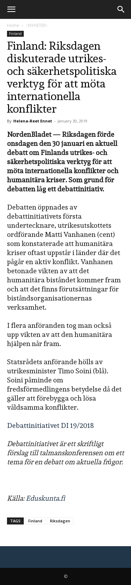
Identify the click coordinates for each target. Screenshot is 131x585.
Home (13, 25)
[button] (11, 9)
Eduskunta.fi (45, 498)
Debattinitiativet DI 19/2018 (50, 425)
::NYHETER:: (37, 25)
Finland (15, 33)
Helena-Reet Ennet (32, 121)
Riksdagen (60, 520)
